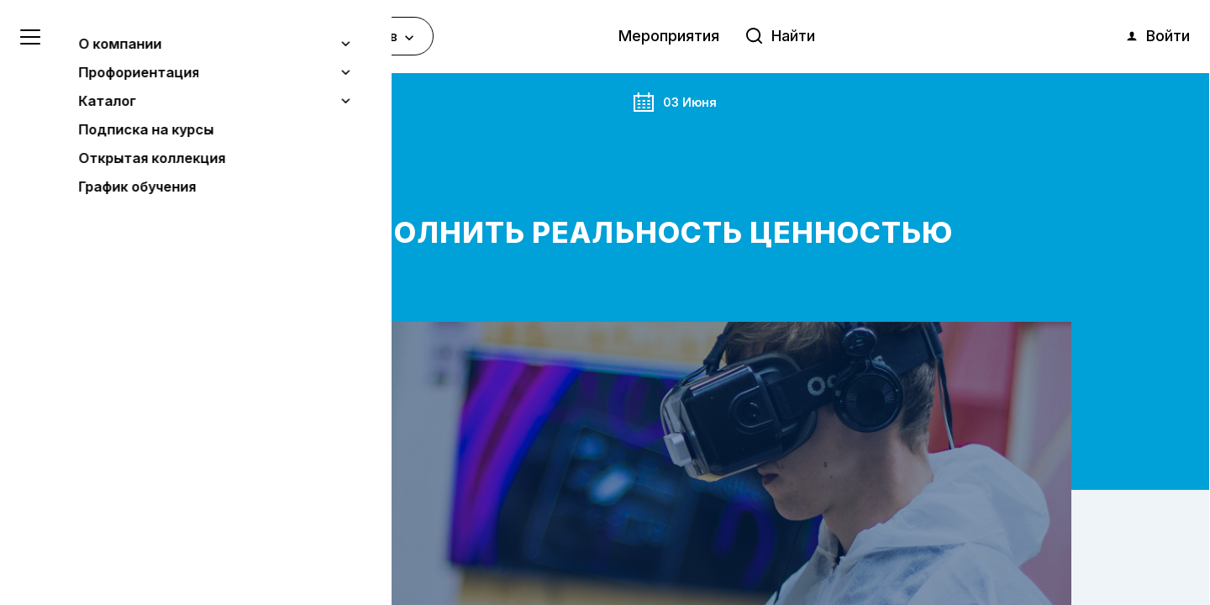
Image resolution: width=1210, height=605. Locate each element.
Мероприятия (668, 36)
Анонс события (242, 100)
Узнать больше (136, 505)
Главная (162, 100)
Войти (1157, 36)
